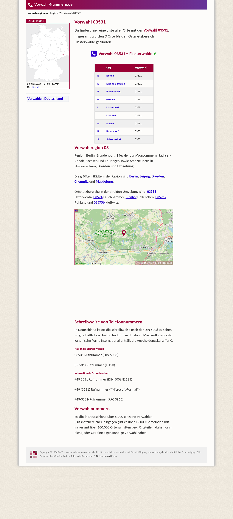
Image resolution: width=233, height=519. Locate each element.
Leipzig (145, 229)
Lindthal (111, 168)
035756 (99, 255)
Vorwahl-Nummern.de (50, 4)
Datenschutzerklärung (106, 509)
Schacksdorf (113, 192)
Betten (110, 128)
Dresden (158, 229)
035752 (161, 250)
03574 (98, 250)
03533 (151, 245)
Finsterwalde (113, 144)
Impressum (87, 509)
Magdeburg (104, 235)
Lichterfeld (112, 160)
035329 (131, 250)
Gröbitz (110, 152)
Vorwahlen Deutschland (45, 98)
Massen (110, 176)
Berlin (133, 229)
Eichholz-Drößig (115, 136)
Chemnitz (81, 235)
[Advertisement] (123, 87)
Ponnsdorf (112, 184)
